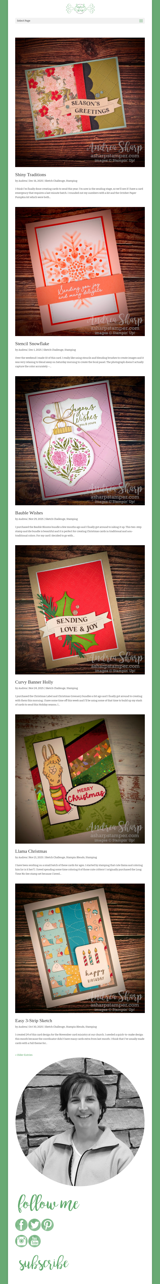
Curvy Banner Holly (34, 682)
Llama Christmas (31, 851)
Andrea (22, 180)
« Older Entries (23, 1055)
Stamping (71, 180)
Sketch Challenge (55, 180)
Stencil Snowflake (32, 343)
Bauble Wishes (29, 512)
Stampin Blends (75, 857)
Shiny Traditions (30, 174)
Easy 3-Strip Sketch (33, 1020)
